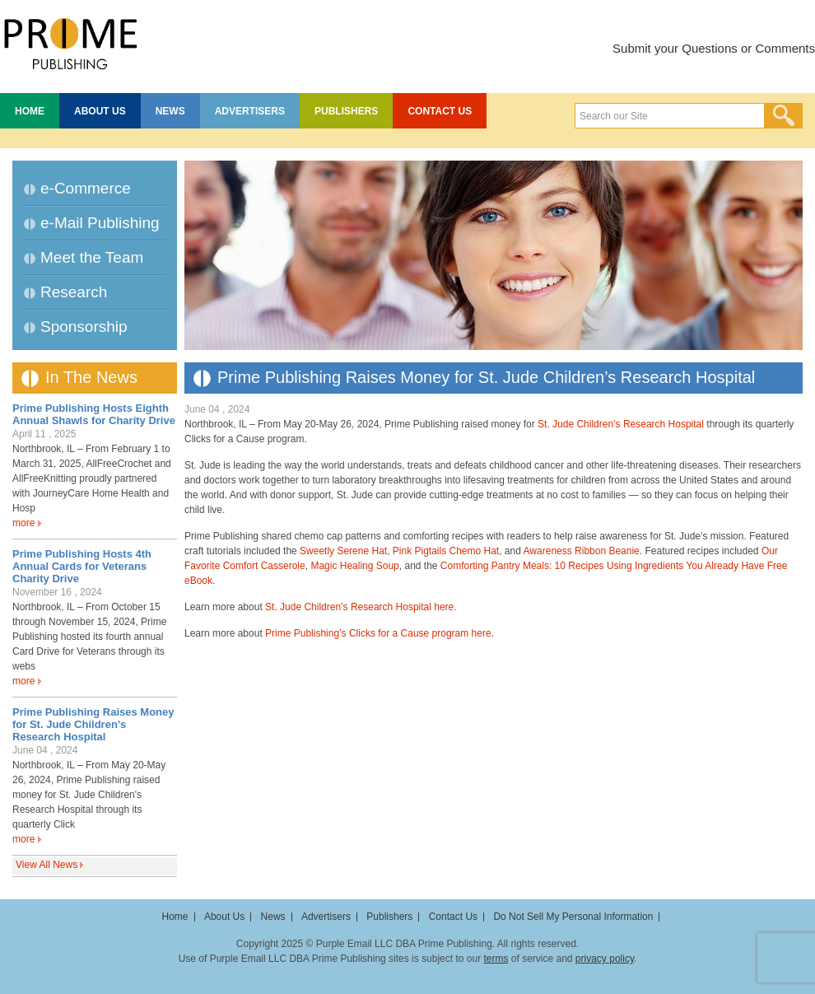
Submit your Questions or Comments (713, 48)
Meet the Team (91, 257)
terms (495, 958)
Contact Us (440, 111)
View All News (46, 864)
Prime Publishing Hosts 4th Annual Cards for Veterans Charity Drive (81, 566)
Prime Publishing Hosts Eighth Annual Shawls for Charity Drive (93, 414)
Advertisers (250, 111)
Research (73, 292)
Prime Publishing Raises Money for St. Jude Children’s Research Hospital (93, 724)
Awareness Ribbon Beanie (582, 551)
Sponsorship (84, 326)
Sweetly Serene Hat (343, 551)
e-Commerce (85, 188)
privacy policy (604, 958)
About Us (100, 111)
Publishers (346, 111)
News (170, 111)
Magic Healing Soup (354, 566)
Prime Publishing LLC (70, 41)
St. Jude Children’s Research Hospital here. (361, 607)
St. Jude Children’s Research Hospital (621, 424)
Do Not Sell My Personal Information (573, 916)
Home (29, 111)
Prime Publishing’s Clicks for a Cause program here (378, 633)
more (23, 523)
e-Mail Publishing (100, 222)
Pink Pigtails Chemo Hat (446, 551)
